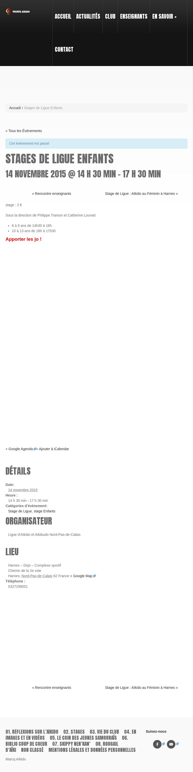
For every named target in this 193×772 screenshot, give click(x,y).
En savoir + (163, 11)
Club (109, 11)
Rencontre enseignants (51, 194)
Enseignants (133, 11)
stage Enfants (44, 511)
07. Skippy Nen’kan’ (71, 743)
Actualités (88, 16)
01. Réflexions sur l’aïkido (32, 731)
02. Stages (74, 731)
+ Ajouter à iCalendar (52, 449)
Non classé (32, 749)
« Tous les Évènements (24, 131)
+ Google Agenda (19, 449)
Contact (64, 49)
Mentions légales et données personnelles (92, 749)
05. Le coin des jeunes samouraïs (83, 737)
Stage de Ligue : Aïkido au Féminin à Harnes (141, 194)
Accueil (63, 16)
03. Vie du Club (104, 731)
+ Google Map (81, 576)
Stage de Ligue (20, 511)
